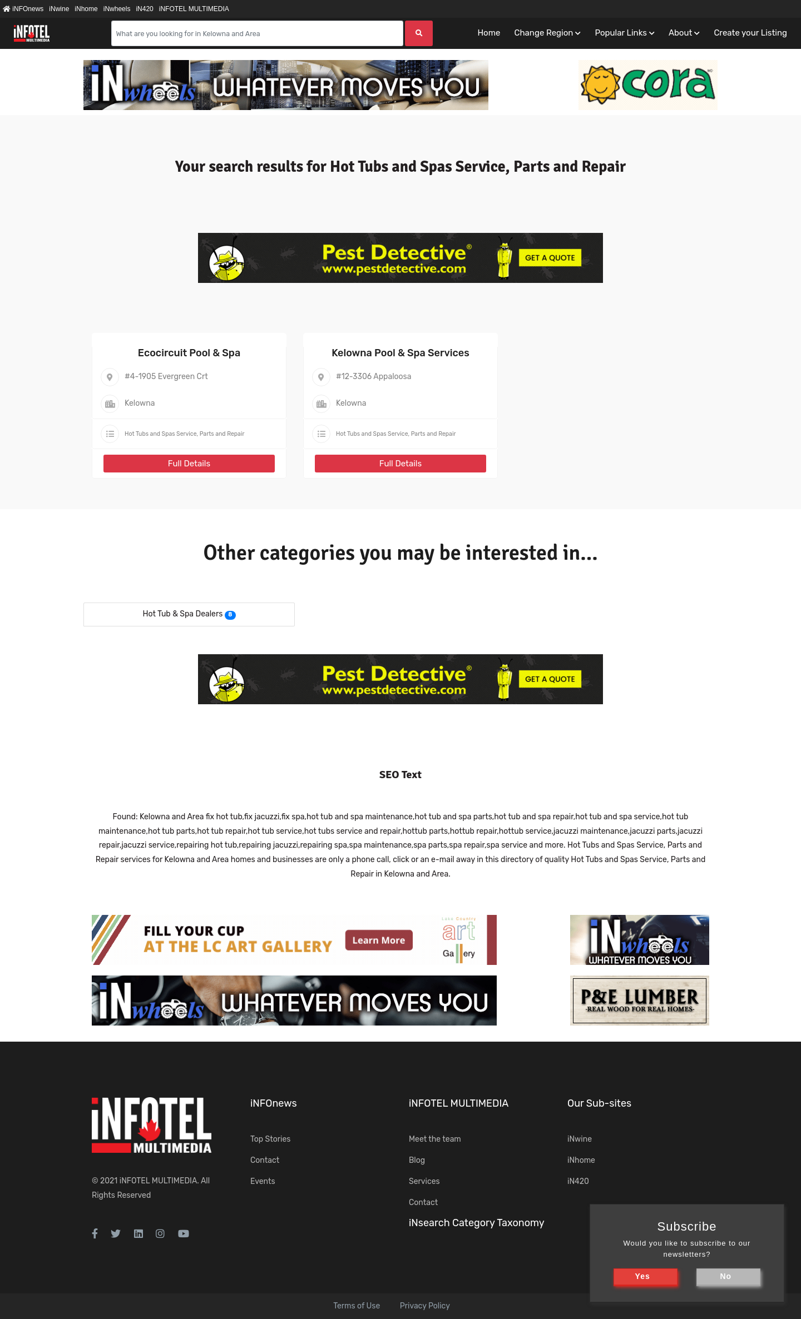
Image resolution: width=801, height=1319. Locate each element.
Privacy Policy (425, 1306)
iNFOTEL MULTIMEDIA (194, 9)
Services (424, 1181)
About (680, 33)
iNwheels (117, 9)
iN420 (144, 9)
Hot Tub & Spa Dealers (182, 614)
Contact (264, 1160)
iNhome (86, 9)
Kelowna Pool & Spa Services (400, 353)
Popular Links (620, 33)
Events (262, 1181)
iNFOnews (23, 9)
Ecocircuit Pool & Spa (189, 353)
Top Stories (270, 1139)
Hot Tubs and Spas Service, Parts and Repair (184, 433)
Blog (417, 1160)
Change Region (543, 33)
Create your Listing (750, 33)
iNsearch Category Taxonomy (477, 1223)
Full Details (189, 464)
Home (488, 33)
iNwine (59, 9)
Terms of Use (356, 1306)
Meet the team (435, 1139)
